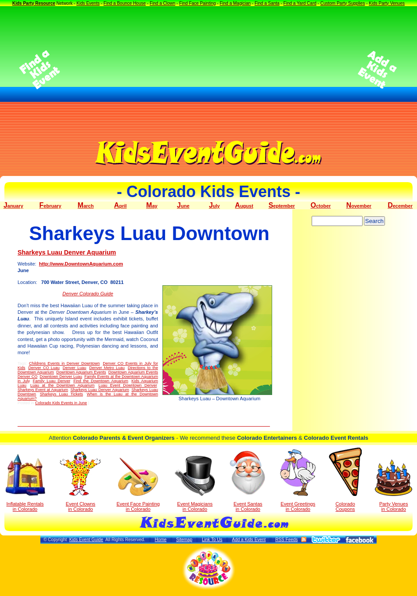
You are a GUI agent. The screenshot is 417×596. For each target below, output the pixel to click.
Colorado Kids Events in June (61, 403)
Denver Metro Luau (107, 368)
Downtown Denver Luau (61, 376)
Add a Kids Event (249, 539)
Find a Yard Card (300, 3)
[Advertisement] (208, 69)
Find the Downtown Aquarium (100, 381)
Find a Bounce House (125, 3)
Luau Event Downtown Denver (127, 385)
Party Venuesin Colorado (393, 486)
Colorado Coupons (345, 480)
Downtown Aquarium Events (81, 372)
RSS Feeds (286, 539)
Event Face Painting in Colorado (137, 485)
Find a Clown (162, 3)
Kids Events (88, 3)
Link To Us (212, 539)
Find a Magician (235, 3)
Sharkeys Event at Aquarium (43, 390)
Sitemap (184, 539)
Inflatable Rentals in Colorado (25, 483)
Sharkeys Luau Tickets (61, 394)
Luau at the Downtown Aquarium (62, 385)
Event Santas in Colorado (247, 480)
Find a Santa (267, 3)
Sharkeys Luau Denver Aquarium (67, 252)
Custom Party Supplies (342, 3)
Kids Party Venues (387, 3)
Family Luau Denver (51, 381)
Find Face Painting (197, 3)
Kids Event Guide (86, 539)
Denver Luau (74, 368)
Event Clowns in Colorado (80, 481)
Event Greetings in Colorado (298, 480)
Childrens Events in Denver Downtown (64, 363)
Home (161, 539)
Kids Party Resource (33, 3)
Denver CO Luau (43, 368)
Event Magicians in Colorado (195, 484)
